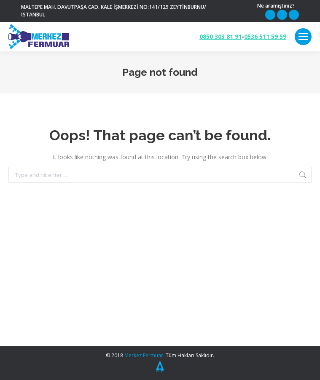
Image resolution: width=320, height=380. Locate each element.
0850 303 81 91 (220, 36)
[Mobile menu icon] (303, 36)
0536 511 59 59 (265, 36)
